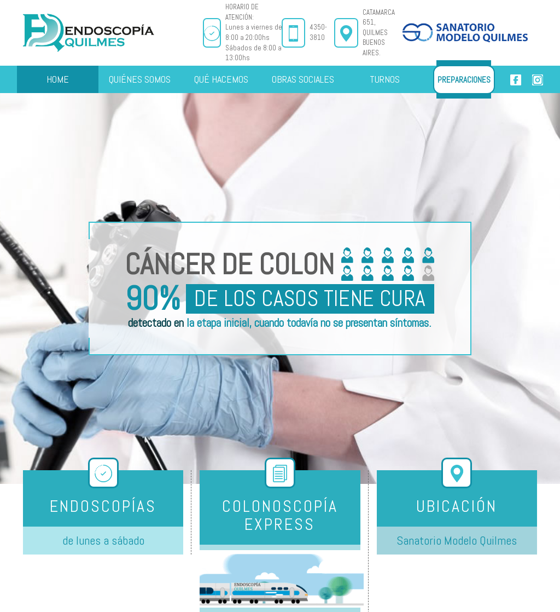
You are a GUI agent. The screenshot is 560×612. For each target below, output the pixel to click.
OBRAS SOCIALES (303, 79)
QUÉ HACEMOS (221, 79)
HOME (57, 79)
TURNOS (385, 79)
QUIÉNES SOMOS (140, 79)
